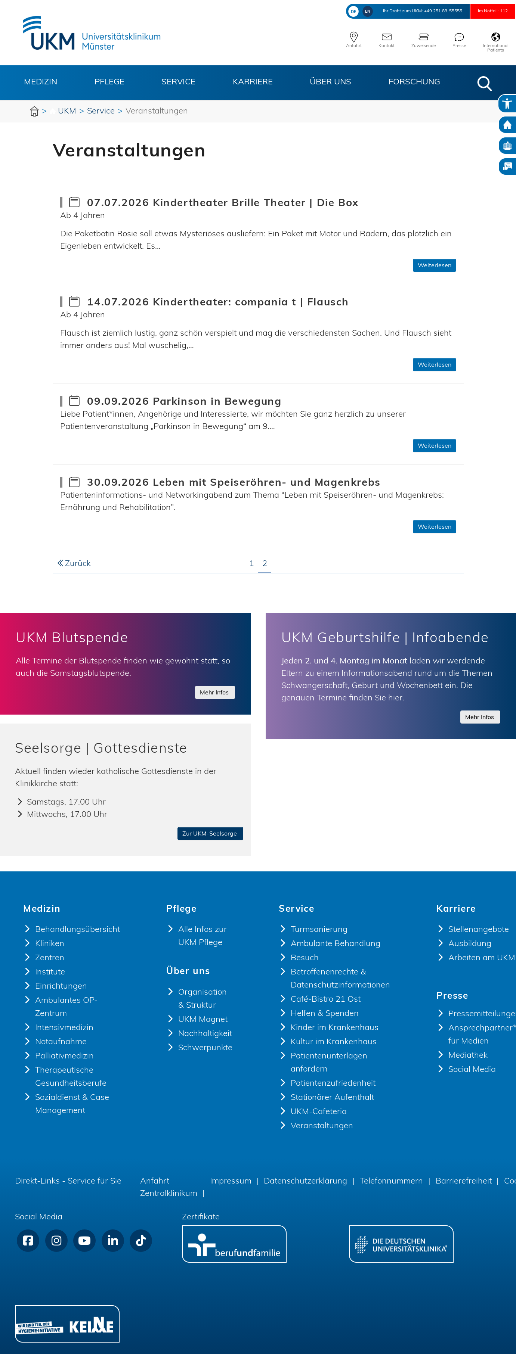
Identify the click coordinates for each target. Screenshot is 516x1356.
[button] (484, 83)
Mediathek (468, 1058)
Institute (50, 974)
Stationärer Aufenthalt (332, 1100)
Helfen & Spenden (325, 1016)
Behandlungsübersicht (77, 932)
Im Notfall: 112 (484, 11)
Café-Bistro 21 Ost (326, 1002)
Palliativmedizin (64, 1058)
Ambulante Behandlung (335, 946)
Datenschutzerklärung (305, 1183)
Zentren (49, 960)
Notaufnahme (61, 1044)
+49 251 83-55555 (416, 11)
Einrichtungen (61, 989)
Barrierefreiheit (464, 1183)
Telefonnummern (391, 1183)
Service (178, 82)
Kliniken (49, 946)
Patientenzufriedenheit (333, 1086)
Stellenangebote (478, 932)
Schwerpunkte (205, 1050)
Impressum (230, 1183)
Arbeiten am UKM (481, 960)
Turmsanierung (319, 932)
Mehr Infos (215, 693)
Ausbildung (469, 946)
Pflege (109, 82)
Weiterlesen (434, 266)
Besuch (305, 960)
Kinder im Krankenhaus (334, 1030)
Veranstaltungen (322, 1128)
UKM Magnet (203, 1022)
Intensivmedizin (64, 1030)
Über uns (330, 82)
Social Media (472, 1072)
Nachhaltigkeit (205, 1036)
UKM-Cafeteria (319, 1114)
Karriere (253, 82)
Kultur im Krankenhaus (334, 1044)
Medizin (40, 82)
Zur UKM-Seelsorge (210, 836)
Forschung (414, 82)
